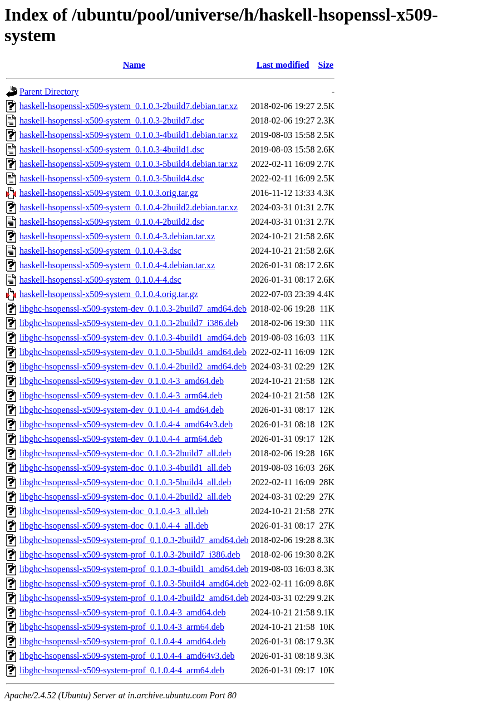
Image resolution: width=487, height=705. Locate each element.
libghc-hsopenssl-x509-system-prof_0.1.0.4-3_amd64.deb (122, 612)
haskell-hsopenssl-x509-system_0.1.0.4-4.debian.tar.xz (117, 265)
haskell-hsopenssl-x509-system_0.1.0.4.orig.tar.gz (108, 294)
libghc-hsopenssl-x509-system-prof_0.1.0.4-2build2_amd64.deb (134, 598)
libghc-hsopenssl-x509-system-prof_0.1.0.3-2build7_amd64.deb (134, 540)
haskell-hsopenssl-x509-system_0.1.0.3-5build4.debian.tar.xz (128, 164)
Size (326, 65)
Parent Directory (48, 91)
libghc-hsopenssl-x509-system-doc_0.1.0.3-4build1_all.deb (125, 467)
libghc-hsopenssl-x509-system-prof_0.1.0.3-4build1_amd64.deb (134, 569)
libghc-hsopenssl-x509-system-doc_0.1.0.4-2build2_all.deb (125, 496)
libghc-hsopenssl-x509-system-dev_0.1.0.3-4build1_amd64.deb (133, 337)
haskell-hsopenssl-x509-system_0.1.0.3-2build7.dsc (111, 120)
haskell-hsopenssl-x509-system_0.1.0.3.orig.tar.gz (108, 193)
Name (134, 65)
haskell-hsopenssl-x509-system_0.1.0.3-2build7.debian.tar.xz (128, 106)
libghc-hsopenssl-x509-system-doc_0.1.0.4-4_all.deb (114, 525)
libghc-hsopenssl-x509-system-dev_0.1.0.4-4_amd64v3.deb (126, 424)
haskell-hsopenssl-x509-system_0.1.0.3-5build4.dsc (111, 178)
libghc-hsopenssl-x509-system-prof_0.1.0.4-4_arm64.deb (121, 670)
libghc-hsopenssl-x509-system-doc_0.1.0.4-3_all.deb (114, 511)
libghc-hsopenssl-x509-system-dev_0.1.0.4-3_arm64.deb (120, 395)
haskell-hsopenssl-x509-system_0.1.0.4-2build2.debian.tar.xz (128, 207)
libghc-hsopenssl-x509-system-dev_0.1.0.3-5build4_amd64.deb (133, 352)
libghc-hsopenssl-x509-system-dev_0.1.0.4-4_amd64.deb (121, 410)
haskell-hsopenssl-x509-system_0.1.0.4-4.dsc (100, 279)
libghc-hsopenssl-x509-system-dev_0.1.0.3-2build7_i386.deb (128, 323)
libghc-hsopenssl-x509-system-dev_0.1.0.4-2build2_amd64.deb (133, 366)
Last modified (283, 65)
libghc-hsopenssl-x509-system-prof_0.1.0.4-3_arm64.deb (121, 627)
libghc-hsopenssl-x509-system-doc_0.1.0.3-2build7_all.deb (125, 453)
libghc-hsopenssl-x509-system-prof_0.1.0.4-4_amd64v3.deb (127, 655)
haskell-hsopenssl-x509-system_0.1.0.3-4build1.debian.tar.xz (128, 135)
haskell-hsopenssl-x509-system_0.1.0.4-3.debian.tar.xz (117, 236)
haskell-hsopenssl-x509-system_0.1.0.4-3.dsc (100, 250)
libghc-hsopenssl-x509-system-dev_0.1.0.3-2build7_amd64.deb (133, 308)
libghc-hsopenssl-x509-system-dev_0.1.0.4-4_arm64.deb (120, 438)
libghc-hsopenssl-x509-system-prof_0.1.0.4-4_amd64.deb (122, 641)
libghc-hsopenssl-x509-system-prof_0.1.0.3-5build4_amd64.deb (134, 583)
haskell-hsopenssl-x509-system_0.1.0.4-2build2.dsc (111, 221)
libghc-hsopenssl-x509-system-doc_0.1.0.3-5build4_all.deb (125, 482)
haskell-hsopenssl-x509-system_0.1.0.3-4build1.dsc (111, 149)
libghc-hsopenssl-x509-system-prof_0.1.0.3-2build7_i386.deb (129, 554)
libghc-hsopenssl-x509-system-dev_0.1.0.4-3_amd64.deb (121, 381)
